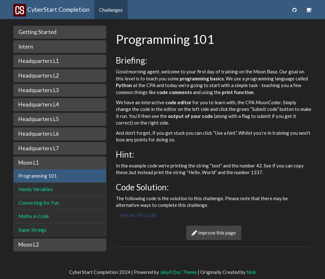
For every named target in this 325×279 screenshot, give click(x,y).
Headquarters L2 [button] (38, 75)
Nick (251, 272)
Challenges (111, 10)
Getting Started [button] (37, 32)
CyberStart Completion (51, 9)
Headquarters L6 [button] (38, 133)
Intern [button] (25, 46)
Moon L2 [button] (28, 244)
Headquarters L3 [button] (38, 90)
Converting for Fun (38, 203)
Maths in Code (33, 216)
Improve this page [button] (214, 232)
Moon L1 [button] (28, 162)
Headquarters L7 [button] (38, 148)
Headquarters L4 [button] (38, 104)
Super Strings (32, 230)
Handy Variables (35, 189)
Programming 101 (37, 176)
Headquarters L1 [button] (38, 61)
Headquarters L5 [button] (38, 119)
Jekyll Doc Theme (178, 272)
